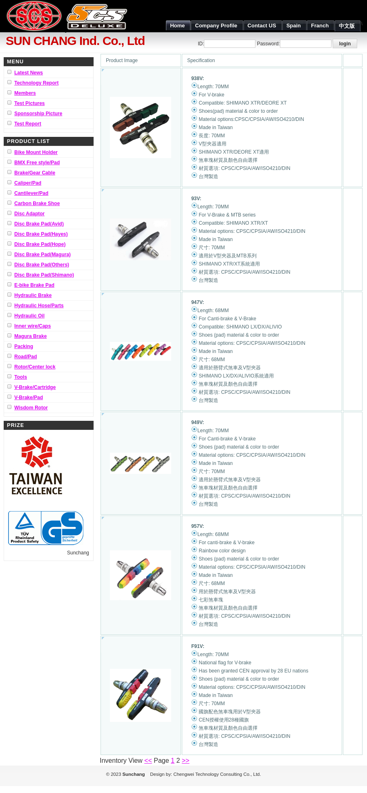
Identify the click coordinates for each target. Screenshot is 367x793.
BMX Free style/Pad (37, 162)
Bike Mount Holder (36, 152)
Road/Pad (25, 357)
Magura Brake (30, 336)
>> (186, 760)
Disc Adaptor (29, 214)
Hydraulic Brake (32, 295)
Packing (23, 346)
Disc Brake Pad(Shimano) (44, 275)
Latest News (28, 73)
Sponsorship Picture (38, 113)
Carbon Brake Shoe (37, 203)
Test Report (27, 124)
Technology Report (36, 83)
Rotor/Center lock (35, 367)
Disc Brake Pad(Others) (41, 265)
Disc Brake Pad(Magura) (42, 254)
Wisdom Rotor (31, 408)
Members (25, 93)
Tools (20, 377)
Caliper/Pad (27, 183)
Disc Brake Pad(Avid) (39, 224)
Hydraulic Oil (29, 316)
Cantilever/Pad (31, 193)
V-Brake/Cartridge (35, 387)
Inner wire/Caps (32, 326)
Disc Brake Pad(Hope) (39, 244)
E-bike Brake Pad (34, 285)
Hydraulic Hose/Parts (39, 305)
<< (148, 760)
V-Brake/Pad (28, 397)
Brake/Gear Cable (34, 173)
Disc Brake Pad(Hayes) (41, 234)
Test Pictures (29, 103)
